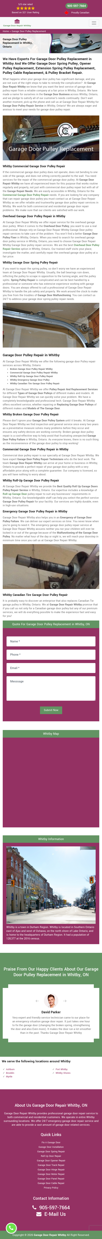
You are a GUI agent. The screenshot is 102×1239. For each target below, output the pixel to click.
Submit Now (51, 710)
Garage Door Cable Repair (51, 1183)
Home (6, 31)
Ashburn (10, 1069)
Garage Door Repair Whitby (50, 1235)
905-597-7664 (76, 6)
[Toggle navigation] (94, 23)
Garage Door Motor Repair (51, 1174)
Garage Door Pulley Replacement (29, 31)
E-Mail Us (55, 1214)
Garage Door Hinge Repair (51, 1169)
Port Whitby (61, 1069)
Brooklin (10, 1073)
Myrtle (9, 1076)
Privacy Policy (51, 1187)
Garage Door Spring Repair (51, 1151)
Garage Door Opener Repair (51, 1160)
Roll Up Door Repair (51, 1156)
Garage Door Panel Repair (51, 1178)
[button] (40, 1001)
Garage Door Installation (51, 1147)
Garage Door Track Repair (51, 1165)
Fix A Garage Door (51, 1142)
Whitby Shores (63, 1073)
